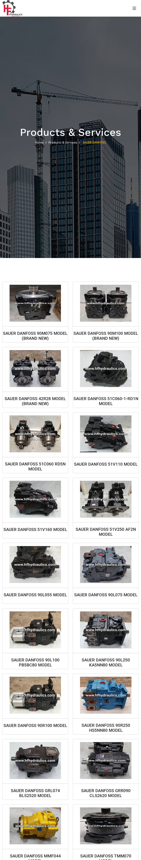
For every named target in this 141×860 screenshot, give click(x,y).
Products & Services (62, 142)
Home (39, 142)
